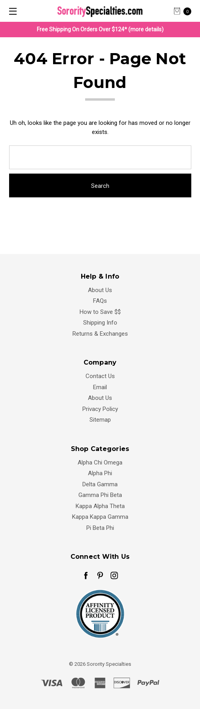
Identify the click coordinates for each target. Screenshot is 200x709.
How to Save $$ (100, 311)
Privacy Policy (100, 409)
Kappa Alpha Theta (100, 506)
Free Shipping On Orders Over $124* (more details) (100, 29)
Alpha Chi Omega (100, 462)
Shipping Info (100, 322)
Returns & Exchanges (100, 333)
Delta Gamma (100, 484)
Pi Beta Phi (100, 527)
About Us (100, 290)
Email (100, 387)
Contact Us (100, 376)
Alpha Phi (100, 473)
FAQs (100, 300)
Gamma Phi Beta (100, 495)
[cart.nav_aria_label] (184, 10)
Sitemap (100, 419)
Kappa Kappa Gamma (100, 516)
